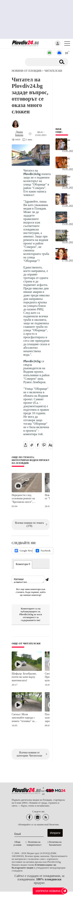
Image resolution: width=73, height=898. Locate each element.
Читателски (53, 70)
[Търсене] (42, 62)
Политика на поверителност (34, 844)
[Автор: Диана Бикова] (19, 133)
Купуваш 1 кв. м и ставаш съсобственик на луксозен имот (66, 178)
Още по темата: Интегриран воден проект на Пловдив (30, 460)
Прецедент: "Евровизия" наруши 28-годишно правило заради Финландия (66, 160)
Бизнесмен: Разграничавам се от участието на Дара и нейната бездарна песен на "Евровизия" (66, 196)
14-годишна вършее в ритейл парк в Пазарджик (66, 215)
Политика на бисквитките (55, 844)
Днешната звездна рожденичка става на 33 (66, 142)
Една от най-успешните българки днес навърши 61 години (66, 251)
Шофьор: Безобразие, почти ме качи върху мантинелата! (24, 677)
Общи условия (17, 844)
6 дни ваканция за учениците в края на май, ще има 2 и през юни (66, 233)
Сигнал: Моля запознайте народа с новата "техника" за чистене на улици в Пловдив (23, 718)
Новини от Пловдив (26, 70)
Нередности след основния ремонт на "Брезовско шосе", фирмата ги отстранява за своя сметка (25, 499)
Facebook (43, 550)
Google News (24, 550)
